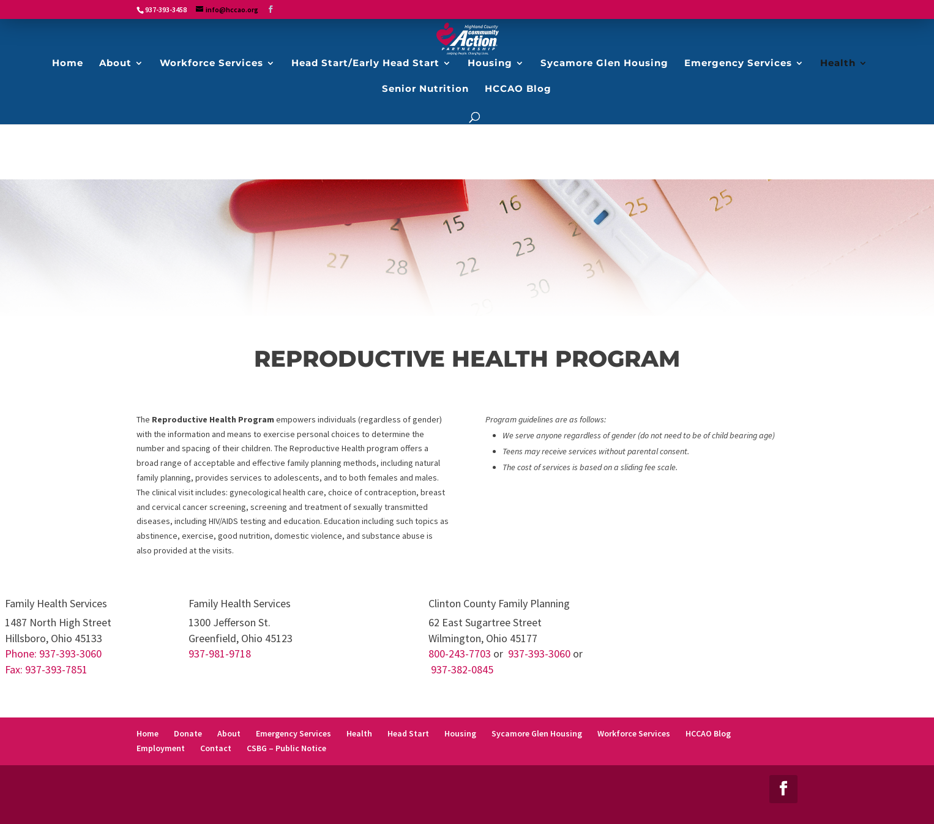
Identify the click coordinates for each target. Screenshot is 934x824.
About (229, 733)
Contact (215, 748)
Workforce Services (633, 733)
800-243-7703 (459, 653)
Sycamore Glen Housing (536, 733)
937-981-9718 (220, 653)
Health (359, 733)
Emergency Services (293, 733)
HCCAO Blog (708, 733)
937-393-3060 (539, 653)
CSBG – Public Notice (286, 748)
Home (147, 733)
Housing (460, 733)
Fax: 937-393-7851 (46, 669)
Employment (160, 748)
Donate (188, 733)
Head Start (408, 733)
